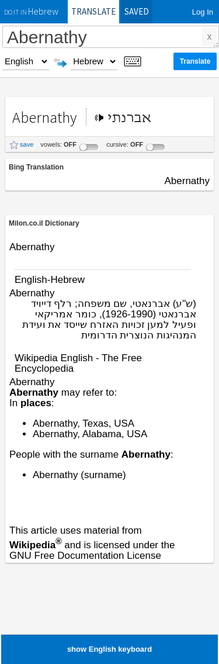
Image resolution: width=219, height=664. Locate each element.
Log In (202, 12)
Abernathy (110, 37)
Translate (93, 11)
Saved (136, 11)
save (26, 144)
